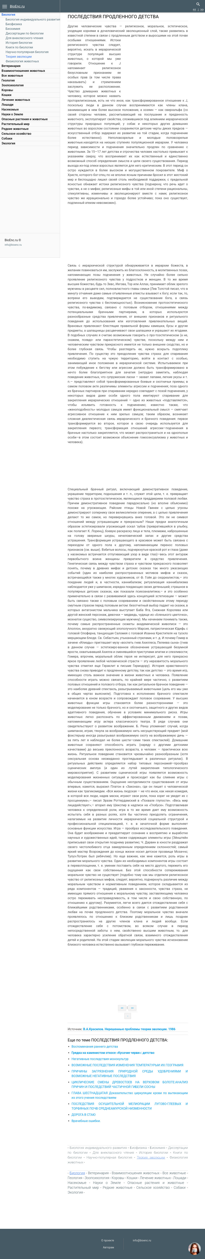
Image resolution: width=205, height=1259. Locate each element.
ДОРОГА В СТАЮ (86, 1115)
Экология (8, 143)
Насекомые (10, 109)
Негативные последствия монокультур (102, 1059)
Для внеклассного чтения (24, 38)
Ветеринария (11, 66)
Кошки (6, 95)
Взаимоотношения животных (23, 71)
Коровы (7, 90)
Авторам (108, 1247)
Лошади (7, 104)
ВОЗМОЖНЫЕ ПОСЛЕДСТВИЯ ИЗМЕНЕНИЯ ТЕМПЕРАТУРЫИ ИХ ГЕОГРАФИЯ (130, 1065)
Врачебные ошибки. (88, 1121)
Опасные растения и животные (25, 119)
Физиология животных (22, 61)
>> (202, 9)
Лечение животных (16, 100)
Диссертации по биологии (25, 33)
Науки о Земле (12, 114)
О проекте (107, 1240)
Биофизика (14, 24)
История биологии (19, 43)
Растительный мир (15, 124)
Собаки (7, 138)
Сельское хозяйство (16, 134)
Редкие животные (15, 129)
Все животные (12, 75)
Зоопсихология (13, 85)
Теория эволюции (19, 56)
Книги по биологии (19, 47)
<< (194, 9)
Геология (8, 80)
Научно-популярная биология (27, 52)
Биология (8, 14)
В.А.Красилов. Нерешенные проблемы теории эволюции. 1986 (131, 1029)
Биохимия (13, 29)
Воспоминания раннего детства (97, 1046)
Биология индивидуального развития (33, 19)
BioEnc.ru (17, 6)
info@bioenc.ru (13, 244)
